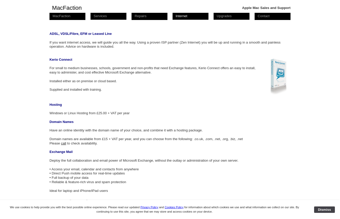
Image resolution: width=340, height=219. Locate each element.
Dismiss (324, 210)
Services (100, 16)
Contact (263, 16)
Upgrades (224, 16)
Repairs (140, 16)
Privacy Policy (149, 207)
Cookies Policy (174, 207)
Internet (181, 16)
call (63, 143)
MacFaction (61, 16)
